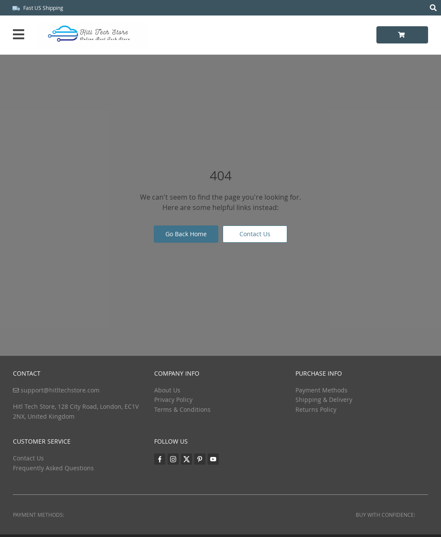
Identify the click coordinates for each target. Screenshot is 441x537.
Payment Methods (321, 390)
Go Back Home (186, 234)
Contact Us (254, 234)
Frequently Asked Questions (53, 468)
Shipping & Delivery (323, 399)
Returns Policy (315, 409)
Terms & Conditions (182, 409)
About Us (167, 390)
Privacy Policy (173, 399)
